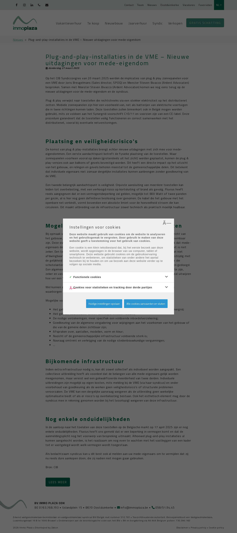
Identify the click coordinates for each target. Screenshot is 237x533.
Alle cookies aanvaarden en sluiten (145, 304)
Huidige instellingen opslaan (104, 304)
